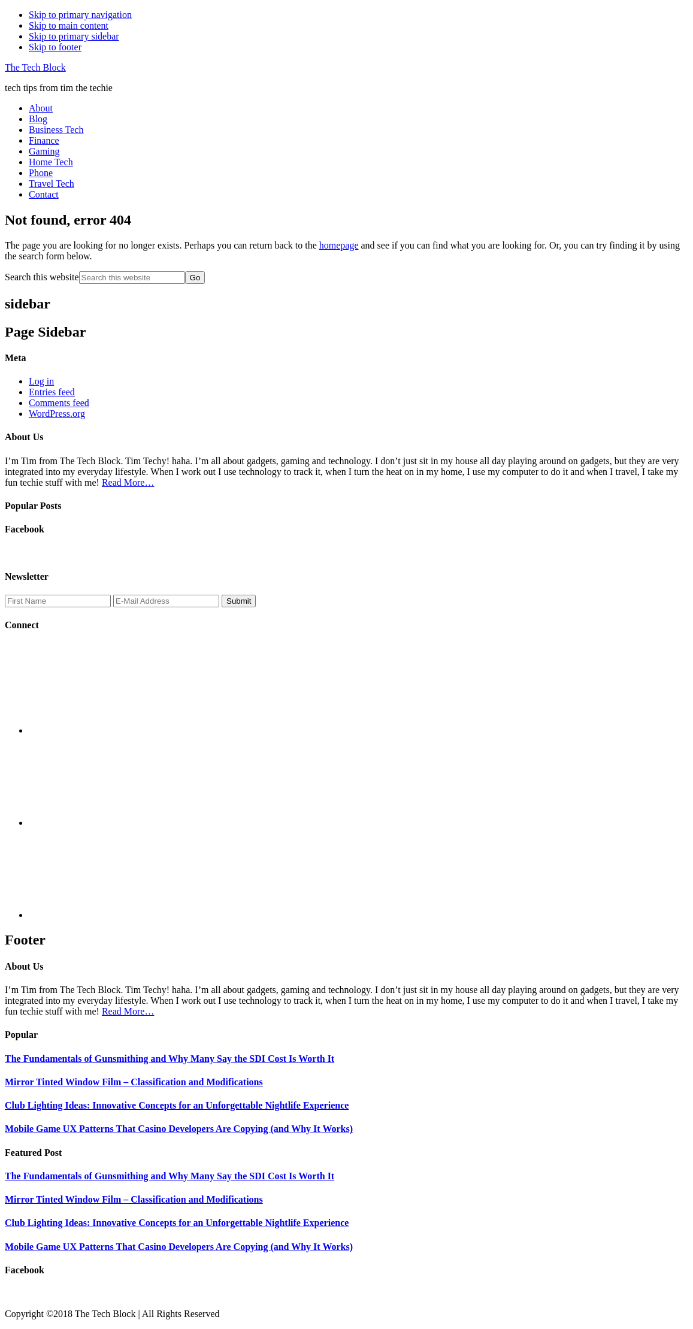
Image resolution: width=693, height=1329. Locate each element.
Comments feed (59, 403)
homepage (339, 245)
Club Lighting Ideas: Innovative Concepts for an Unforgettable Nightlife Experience (177, 1105)
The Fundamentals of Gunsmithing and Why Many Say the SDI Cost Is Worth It (169, 1058)
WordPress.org (57, 413)
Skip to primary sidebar (74, 36)
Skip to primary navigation (80, 15)
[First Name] (58, 601)
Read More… (128, 482)
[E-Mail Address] (166, 601)
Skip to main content (68, 25)
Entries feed (52, 392)
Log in (41, 381)
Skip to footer (55, 47)
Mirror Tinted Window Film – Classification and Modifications (134, 1082)
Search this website (42, 277)
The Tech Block (35, 67)
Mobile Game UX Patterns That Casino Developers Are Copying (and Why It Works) (179, 1129)
